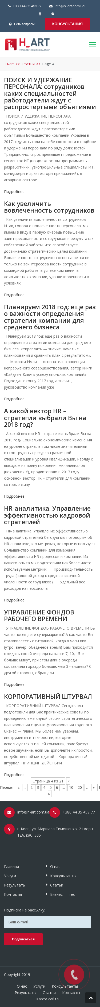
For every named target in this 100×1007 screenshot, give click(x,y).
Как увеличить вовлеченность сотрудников (49, 206)
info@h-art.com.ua (70, 6)
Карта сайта (47, 998)
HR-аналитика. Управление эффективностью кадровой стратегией (47, 515)
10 (71, 787)
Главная (11, 866)
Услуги (10, 875)
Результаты (15, 885)
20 (80, 787)
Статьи (28, 63)
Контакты (13, 894)
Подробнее (14, 191)
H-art (9, 63)
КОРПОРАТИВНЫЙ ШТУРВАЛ (48, 696)
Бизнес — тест (63, 894)
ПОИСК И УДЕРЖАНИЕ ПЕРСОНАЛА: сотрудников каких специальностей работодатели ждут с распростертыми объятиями (50, 93)
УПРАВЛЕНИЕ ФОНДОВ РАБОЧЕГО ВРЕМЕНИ (39, 615)
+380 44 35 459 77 (27, 6)
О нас (55, 866)
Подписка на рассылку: (24, 910)
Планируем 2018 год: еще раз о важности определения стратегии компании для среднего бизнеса (50, 317)
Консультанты (63, 875)
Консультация (67, 24)
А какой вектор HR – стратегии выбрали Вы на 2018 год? (45, 418)
